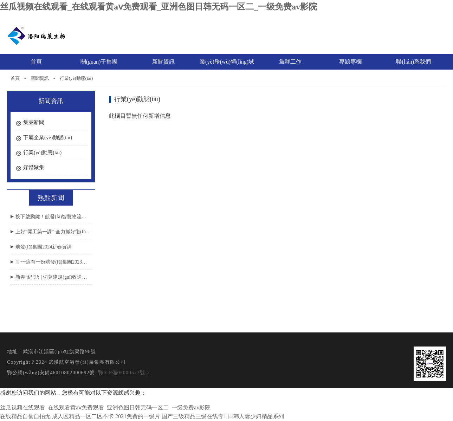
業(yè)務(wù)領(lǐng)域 (228, 62)
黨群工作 (291, 62)
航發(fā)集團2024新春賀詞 (43, 247)
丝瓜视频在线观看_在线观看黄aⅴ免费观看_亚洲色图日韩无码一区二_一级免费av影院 (158, 6)
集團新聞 (33, 122)
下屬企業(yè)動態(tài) (47, 137)
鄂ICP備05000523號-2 (124, 372)
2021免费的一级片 (137, 416)
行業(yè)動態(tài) (76, 78)
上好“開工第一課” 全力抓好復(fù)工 (53, 231)
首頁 (36, 62)
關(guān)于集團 (99, 62)
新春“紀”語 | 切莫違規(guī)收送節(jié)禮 (53, 277)
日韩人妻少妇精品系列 (256, 416)
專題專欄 (351, 62)
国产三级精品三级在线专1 (194, 416)
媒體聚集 (33, 167)
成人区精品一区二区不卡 (83, 416)
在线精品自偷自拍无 (25, 416)
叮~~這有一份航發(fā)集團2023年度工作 (53, 262)
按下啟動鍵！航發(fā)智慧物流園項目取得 (53, 216)
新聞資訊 (164, 62)
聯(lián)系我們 (413, 62)
